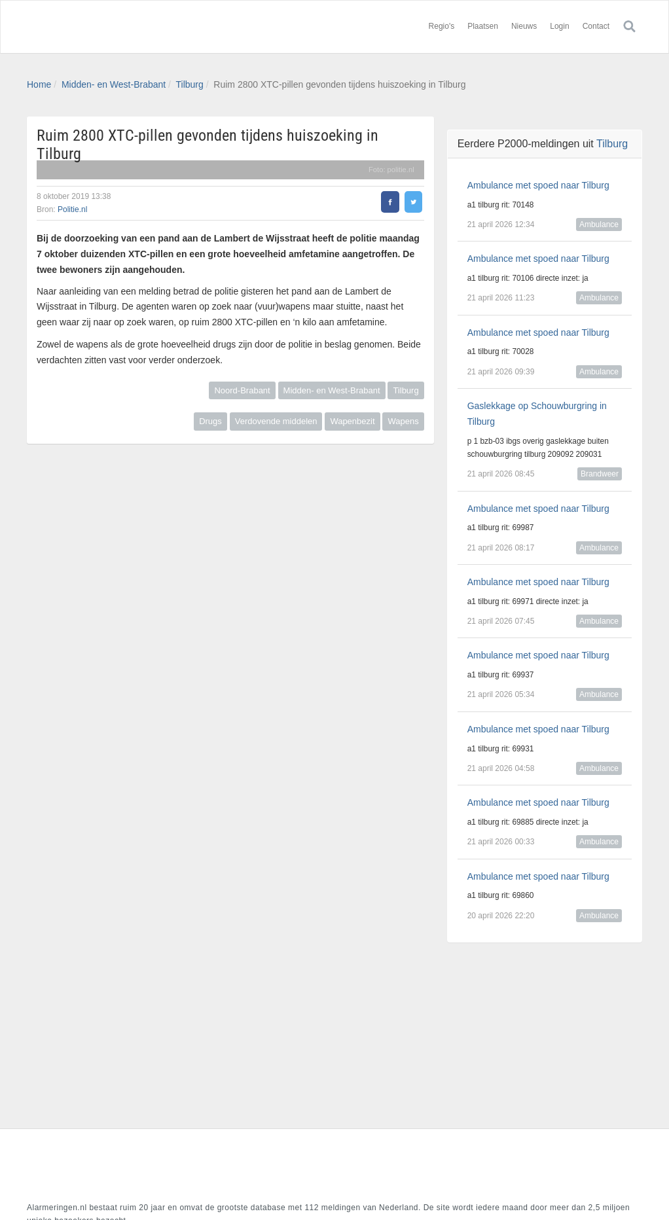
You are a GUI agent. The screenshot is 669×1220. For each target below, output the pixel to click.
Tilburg (190, 84)
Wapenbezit (352, 421)
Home (39, 84)
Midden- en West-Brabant (114, 84)
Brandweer (600, 473)
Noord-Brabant (242, 390)
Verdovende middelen (276, 421)
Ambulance (599, 224)
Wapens (403, 421)
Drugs (210, 421)
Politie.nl (72, 209)
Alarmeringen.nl (105, 27)
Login (559, 26)
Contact (596, 26)
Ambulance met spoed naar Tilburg (538, 185)
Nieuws (524, 26)
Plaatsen (482, 26)
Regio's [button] (442, 26)
